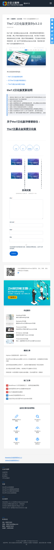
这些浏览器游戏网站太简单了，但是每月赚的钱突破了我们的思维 (25, 365)
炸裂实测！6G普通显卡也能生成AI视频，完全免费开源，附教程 (24, 372)
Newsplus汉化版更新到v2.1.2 (13, 457)
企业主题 (19, 19)
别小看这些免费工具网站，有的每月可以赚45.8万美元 (21, 368)
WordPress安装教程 (8, 487)
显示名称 (12, 222)
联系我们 (4, 476)
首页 (8, 19)
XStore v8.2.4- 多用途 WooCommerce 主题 (14, 507)
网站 (11, 237)
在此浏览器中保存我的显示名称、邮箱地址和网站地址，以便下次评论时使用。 (26, 247)
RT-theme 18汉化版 (22, 333)
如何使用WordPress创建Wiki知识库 (20, 388)
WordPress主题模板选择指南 (10, 489)
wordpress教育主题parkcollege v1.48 (13, 506)
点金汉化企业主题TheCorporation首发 (20, 398)
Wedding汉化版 (21, 315)
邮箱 (11, 229)
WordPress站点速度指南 (9, 493)
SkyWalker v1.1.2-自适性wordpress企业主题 (15, 502)
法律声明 (4, 472)
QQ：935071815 (7, 522)
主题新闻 (13, 19)
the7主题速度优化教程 (16, 392)
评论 (11, 198)
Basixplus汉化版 (21, 321)
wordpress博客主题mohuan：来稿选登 (13, 504)
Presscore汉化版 (21, 327)
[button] (51, 3)
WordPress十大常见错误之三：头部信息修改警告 (24, 385)
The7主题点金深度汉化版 (16, 84)
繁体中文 (27, 3)
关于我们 (4, 474)
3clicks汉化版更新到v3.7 (12, 460)
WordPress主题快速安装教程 (10, 491)
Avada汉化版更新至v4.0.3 (17, 395)
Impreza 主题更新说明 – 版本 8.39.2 (16, 355)
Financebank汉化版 (22, 339)
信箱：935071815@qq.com (10, 524)
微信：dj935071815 (8, 526)
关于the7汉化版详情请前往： (17, 80)
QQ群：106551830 (7, 528)
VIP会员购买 (6, 478)
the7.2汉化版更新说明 (15, 76)
